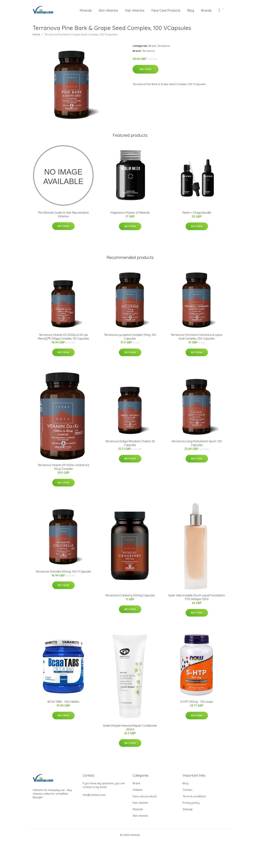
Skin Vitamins (108, 10)
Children (137, 789)
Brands (206, 10)
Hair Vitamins (134, 10)
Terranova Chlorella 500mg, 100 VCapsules (63, 571)
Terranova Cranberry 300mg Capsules (130, 595)
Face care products (145, 796)
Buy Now (145, 69)
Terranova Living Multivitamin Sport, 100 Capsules (196, 443)
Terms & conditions (194, 796)
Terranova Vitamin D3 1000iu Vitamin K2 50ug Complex (63, 466)
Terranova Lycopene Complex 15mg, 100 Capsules (130, 336)
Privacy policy (191, 802)
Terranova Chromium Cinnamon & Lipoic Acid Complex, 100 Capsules (197, 336)
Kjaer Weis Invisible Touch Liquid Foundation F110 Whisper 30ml (196, 597)
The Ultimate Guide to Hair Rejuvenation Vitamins (63, 214)
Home (36, 34)
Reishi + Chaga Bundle (196, 212)
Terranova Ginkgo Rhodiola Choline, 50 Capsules (130, 443)
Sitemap (188, 809)
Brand (152, 45)
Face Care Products (165, 10)
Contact (187, 789)
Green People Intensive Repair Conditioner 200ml (130, 727)
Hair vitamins (140, 802)
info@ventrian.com (94, 795)
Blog (190, 10)
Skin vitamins (140, 815)
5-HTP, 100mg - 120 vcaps (196, 701)
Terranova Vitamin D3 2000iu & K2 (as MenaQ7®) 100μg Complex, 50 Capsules (63, 336)
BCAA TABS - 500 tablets (63, 701)
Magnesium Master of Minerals (130, 212)
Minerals (86, 10)
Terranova (163, 45)
